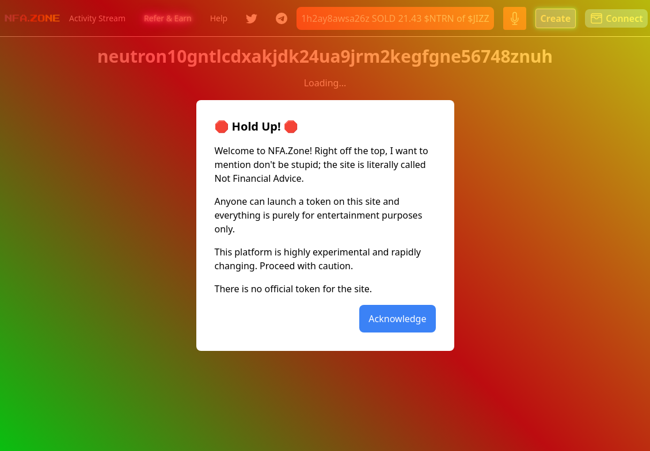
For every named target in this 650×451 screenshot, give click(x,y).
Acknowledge (397, 318)
